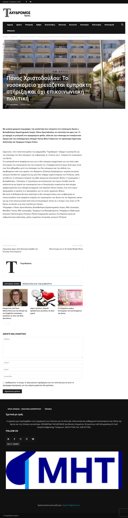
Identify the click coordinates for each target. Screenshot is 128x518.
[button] (122, 25)
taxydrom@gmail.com (71, 505)
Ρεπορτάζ (29, 25)
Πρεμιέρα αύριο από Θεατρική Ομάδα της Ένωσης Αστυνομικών (20, 250)
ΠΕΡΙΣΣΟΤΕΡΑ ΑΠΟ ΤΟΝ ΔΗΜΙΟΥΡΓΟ (37, 284)
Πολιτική (62, 25)
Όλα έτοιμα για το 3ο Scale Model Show (66, 249)
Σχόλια (19, 25)
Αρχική (10, 25)
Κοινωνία (73, 25)
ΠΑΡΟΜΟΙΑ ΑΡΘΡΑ (11, 284)
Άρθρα (38, 25)
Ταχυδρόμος (14, 104)
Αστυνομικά (109, 25)
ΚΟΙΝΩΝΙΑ (13, 37)
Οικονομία (84, 25)
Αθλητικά (11, 31)
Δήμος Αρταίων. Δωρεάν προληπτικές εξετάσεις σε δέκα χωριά (42, 310)
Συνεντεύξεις (50, 25)
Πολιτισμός (96, 25)
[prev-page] (4, 323)
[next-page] (8, 323)
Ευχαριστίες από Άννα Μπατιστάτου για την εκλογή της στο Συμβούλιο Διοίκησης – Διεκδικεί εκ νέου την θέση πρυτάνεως (15, 313)
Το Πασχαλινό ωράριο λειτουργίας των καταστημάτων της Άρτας (70, 310)
